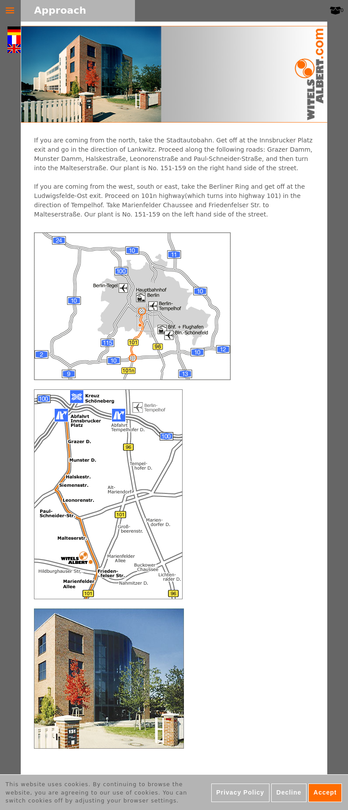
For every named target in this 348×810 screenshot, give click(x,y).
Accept (325, 794)
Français (14, 39)
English (14, 48)
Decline (289, 794)
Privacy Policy (240, 794)
